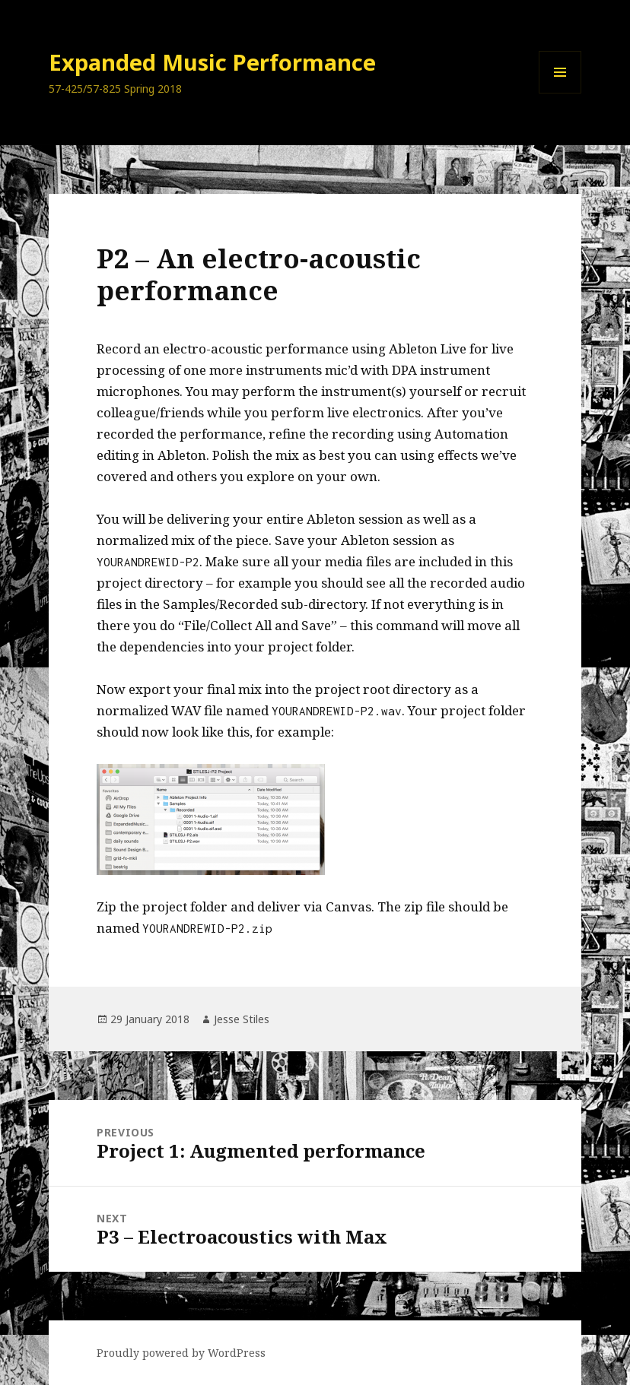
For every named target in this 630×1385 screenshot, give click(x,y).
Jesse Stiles (241, 1019)
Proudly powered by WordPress (181, 1352)
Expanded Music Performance (212, 62)
